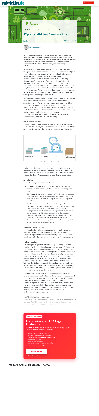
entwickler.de (13, 3)
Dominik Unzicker (35, 47)
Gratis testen (88, 3)
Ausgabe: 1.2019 (70, 40)
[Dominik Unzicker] (26, 47)
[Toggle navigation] (13, 3)
